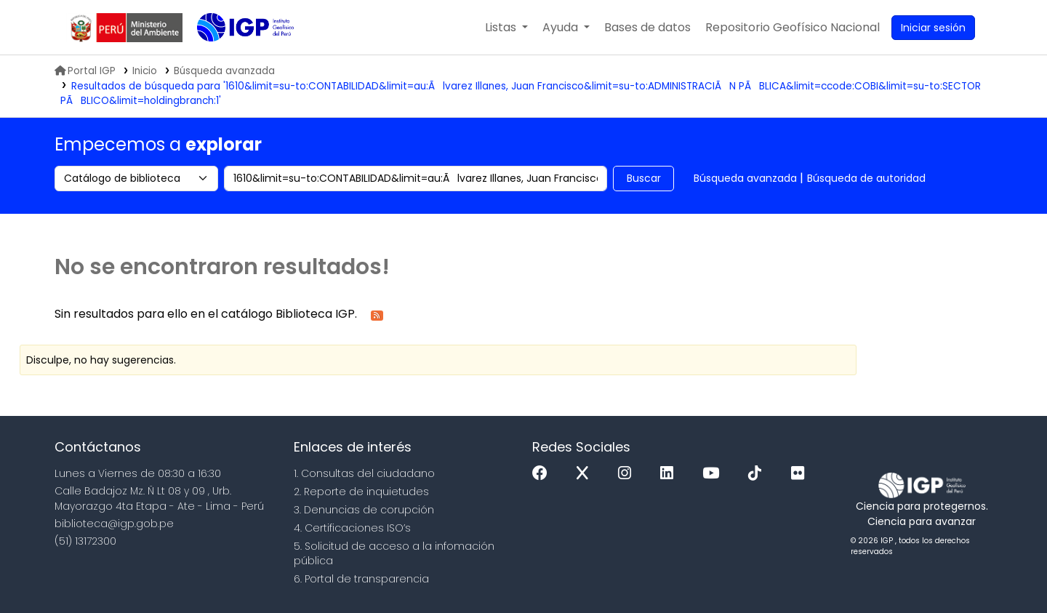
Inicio (144, 71)
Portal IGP (85, 71)
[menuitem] (792, 27)
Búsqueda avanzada (745, 178)
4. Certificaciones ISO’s (352, 528)
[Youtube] (714, 473)
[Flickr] (801, 473)
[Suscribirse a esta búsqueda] (377, 314)
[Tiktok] (758, 473)
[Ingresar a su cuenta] (933, 27)
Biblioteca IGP (233, 56)
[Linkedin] (670, 473)
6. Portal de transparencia (361, 579)
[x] (586, 473)
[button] (506, 27)
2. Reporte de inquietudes (361, 491)
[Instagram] (628, 473)
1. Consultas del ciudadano (364, 473)
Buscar (644, 178)
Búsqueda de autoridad (866, 178)
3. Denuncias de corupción (364, 509)
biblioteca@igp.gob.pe (114, 523)
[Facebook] (543, 473)
